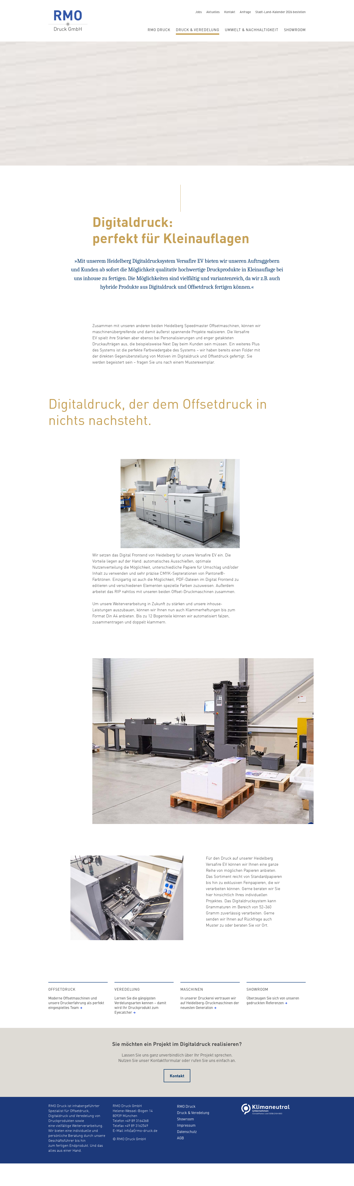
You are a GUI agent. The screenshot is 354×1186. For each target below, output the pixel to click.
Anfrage (245, 11)
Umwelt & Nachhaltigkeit (251, 29)
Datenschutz (187, 1139)
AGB (180, 1145)
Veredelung (127, 997)
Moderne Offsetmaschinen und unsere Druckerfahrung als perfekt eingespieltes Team (76, 1011)
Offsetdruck (61, 997)
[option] (177, 281)
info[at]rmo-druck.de (140, 1139)
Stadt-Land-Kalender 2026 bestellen (280, 11)
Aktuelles (213, 11)
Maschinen (191, 997)
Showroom (295, 29)
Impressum (186, 1133)
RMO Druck (159, 29)
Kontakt (229, 11)
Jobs (198, 11)
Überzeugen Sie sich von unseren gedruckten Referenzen (273, 1008)
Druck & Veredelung (197, 29)
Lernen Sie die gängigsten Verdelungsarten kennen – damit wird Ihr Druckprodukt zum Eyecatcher (140, 1013)
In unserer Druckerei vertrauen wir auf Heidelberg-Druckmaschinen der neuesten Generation (209, 1011)
